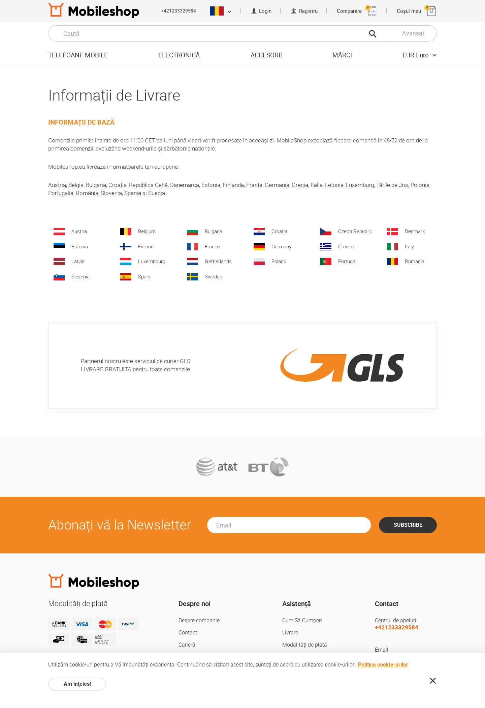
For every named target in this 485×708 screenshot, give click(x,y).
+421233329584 (178, 10)
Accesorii (266, 55)
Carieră (187, 645)
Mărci (342, 55)
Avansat (413, 33)
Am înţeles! (77, 684)
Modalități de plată (304, 645)
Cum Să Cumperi (302, 620)
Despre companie (199, 620)
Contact (188, 632)
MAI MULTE (101, 639)
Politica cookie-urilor (383, 664)
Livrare (290, 632)
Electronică (179, 55)
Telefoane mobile (78, 55)
